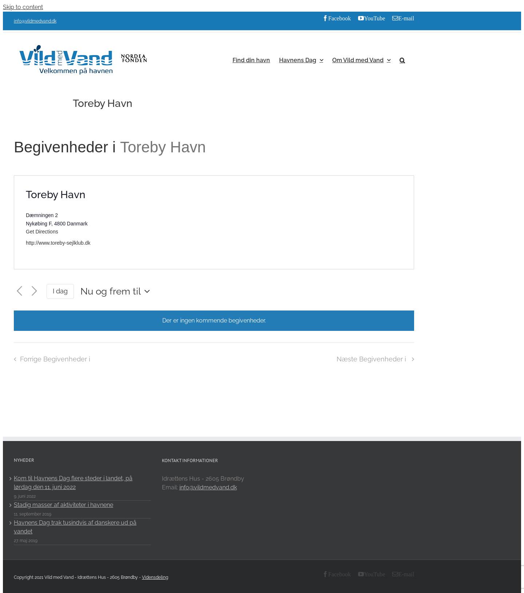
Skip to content (23, 7)
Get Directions (42, 232)
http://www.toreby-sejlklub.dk (58, 243)
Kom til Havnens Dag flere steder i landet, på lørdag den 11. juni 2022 (73, 482)
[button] (402, 60)
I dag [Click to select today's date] (60, 291)
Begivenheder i (67, 147)
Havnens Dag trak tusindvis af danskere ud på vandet (75, 527)
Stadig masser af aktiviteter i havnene (63, 504)
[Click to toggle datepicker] (117, 291)
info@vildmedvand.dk (35, 21)
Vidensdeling (155, 577)
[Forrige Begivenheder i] (19, 291)
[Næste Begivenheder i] (34, 291)
